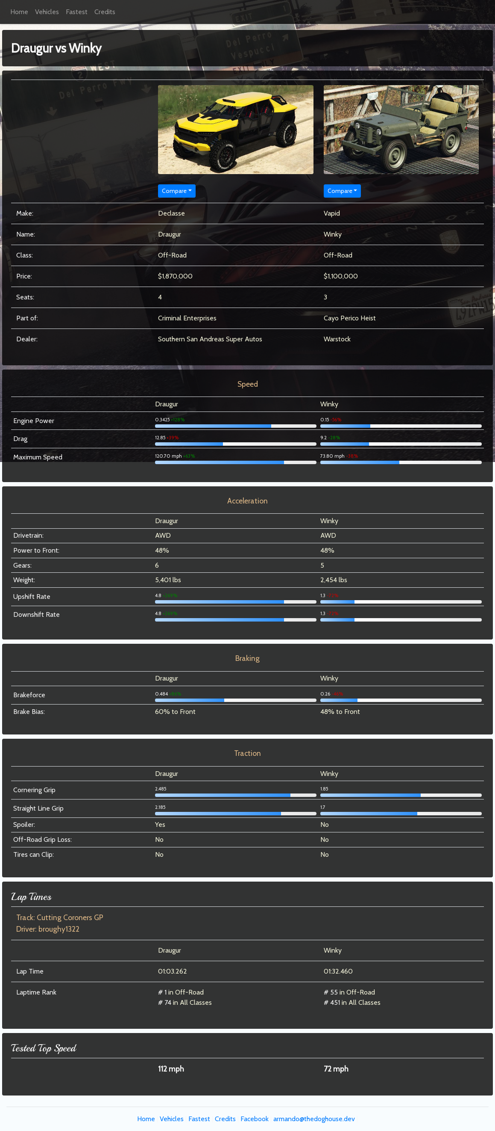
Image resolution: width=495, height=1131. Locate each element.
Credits (104, 12)
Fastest (77, 12)
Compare (174, 191)
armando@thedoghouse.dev (314, 1119)
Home (19, 12)
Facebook (254, 1119)
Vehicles (47, 12)
